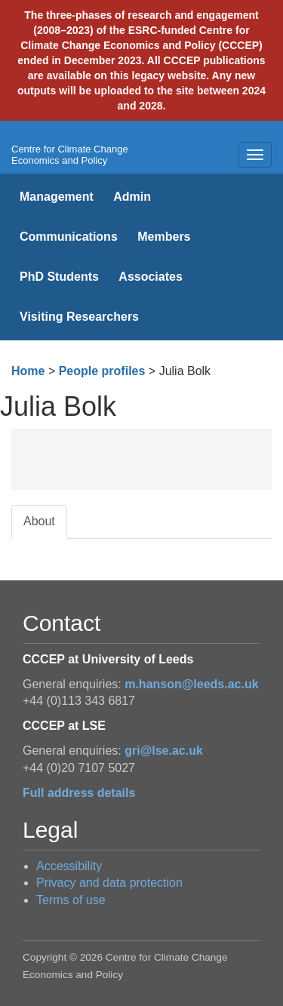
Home (28, 371)
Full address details (79, 792)
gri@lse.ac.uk (164, 750)
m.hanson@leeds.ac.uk (191, 684)
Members (163, 236)
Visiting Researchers (79, 316)
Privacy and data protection (109, 882)
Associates (150, 276)
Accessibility (69, 866)
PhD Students (59, 276)
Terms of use (71, 900)
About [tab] (39, 521)
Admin (132, 196)
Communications (69, 236)
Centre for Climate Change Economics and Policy (69, 154)
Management (57, 196)
